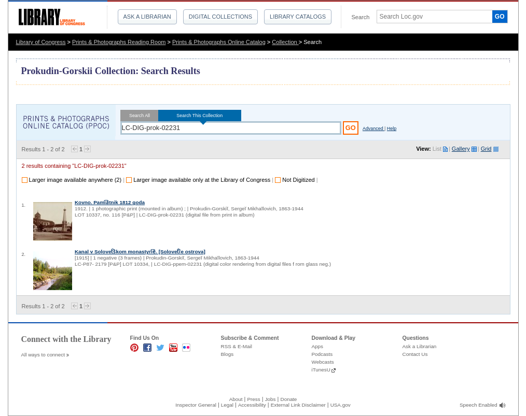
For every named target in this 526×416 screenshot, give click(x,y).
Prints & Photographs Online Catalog (219, 42)
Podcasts (322, 354)
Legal (227, 405)
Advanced (373, 128)
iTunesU (321, 369)
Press (253, 399)
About (236, 399)
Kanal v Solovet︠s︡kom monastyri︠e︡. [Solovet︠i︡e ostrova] (140, 251)
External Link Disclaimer (298, 405)
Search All (139, 115)
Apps (318, 346)
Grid (486, 149)
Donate (289, 399)
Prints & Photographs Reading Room (118, 42)
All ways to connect (43, 354)
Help (391, 128)
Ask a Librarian (147, 16)
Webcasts (323, 362)
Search (361, 17)
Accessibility (252, 405)
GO (500, 16)
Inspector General (195, 405)
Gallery (461, 149)
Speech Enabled (478, 405)
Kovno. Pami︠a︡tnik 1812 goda (110, 202)
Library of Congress (41, 42)
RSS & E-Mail (236, 346)
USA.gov (340, 405)
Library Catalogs (298, 16)
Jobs (270, 399)
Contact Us (415, 354)
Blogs (227, 354)
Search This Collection (199, 115)
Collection (285, 42)
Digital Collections (220, 16)
